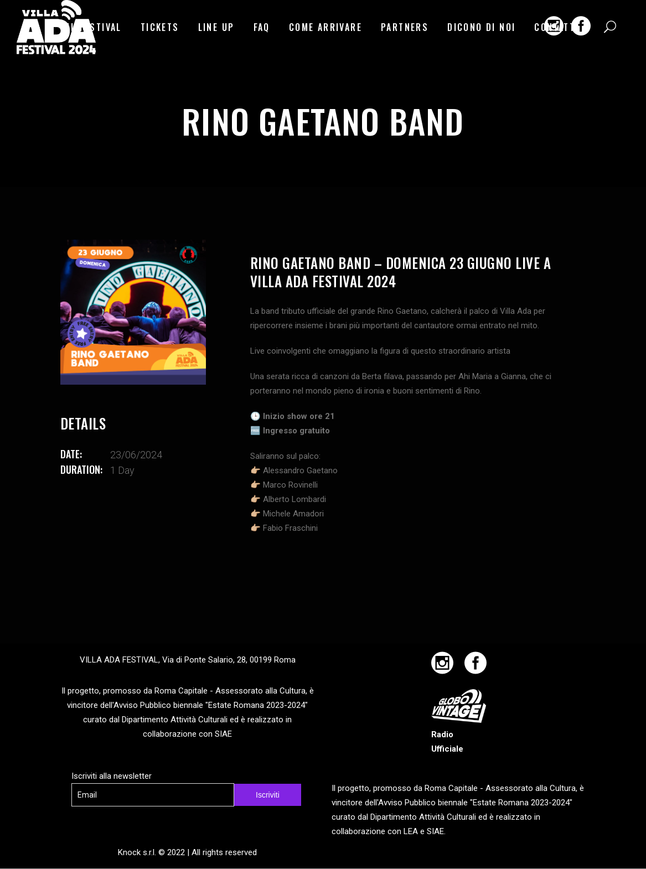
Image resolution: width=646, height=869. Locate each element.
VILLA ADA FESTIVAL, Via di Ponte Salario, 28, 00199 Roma (188, 660)
